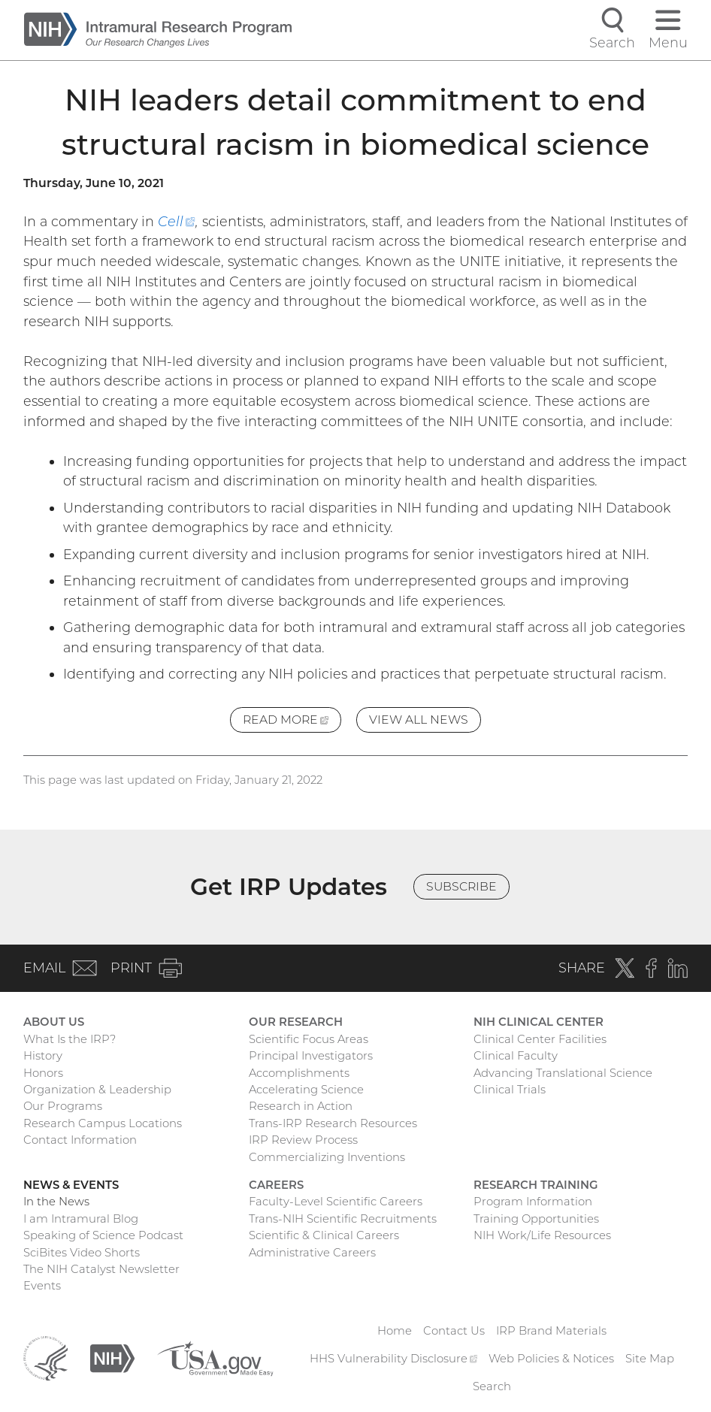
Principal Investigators (311, 1056)
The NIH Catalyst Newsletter (101, 1269)
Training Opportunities (536, 1219)
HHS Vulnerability (393, 1358)
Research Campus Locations (102, 1123)
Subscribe (461, 886)
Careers (276, 1185)
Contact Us (454, 1331)
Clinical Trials (509, 1089)
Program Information (532, 1201)
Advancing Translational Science (562, 1073)
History (42, 1056)
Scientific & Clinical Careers (324, 1235)
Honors (43, 1073)
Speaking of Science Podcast (103, 1235)
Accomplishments (299, 1073)
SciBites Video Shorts (81, 1252)
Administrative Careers (312, 1252)
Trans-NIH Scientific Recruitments (343, 1219)
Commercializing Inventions (327, 1157)
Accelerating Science (306, 1089)
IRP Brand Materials (551, 1331)
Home (394, 1331)
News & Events (71, 1185)
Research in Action (300, 1106)
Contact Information (80, 1140)
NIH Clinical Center (538, 1022)
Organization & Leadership (97, 1089)
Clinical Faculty (515, 1056)
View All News (418, 719)
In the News (56, 1201)
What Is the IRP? (69, 1039)
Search (492, 1386)
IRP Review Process (303, 1140)
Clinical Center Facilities (540, 1039)
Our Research (296, 1022)
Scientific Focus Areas (308, 1039)
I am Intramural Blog (80, 1219)
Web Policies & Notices (551, 1358)
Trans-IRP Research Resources (333, 1123)
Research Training (535, 1185)
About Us (53, 1022)
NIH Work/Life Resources (542, 1235)
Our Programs (62, 1106)
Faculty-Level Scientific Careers (335, 1201)
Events (42, 1286)
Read (292, 722)
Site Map (649, 1358)
